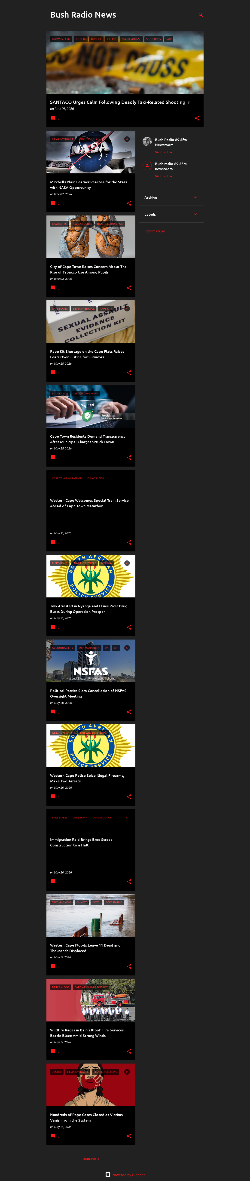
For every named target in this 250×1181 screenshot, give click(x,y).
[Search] (201, 14)
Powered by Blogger (125, 1174)
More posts (90, 1159)
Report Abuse (154, 231)
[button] (197, 118)
